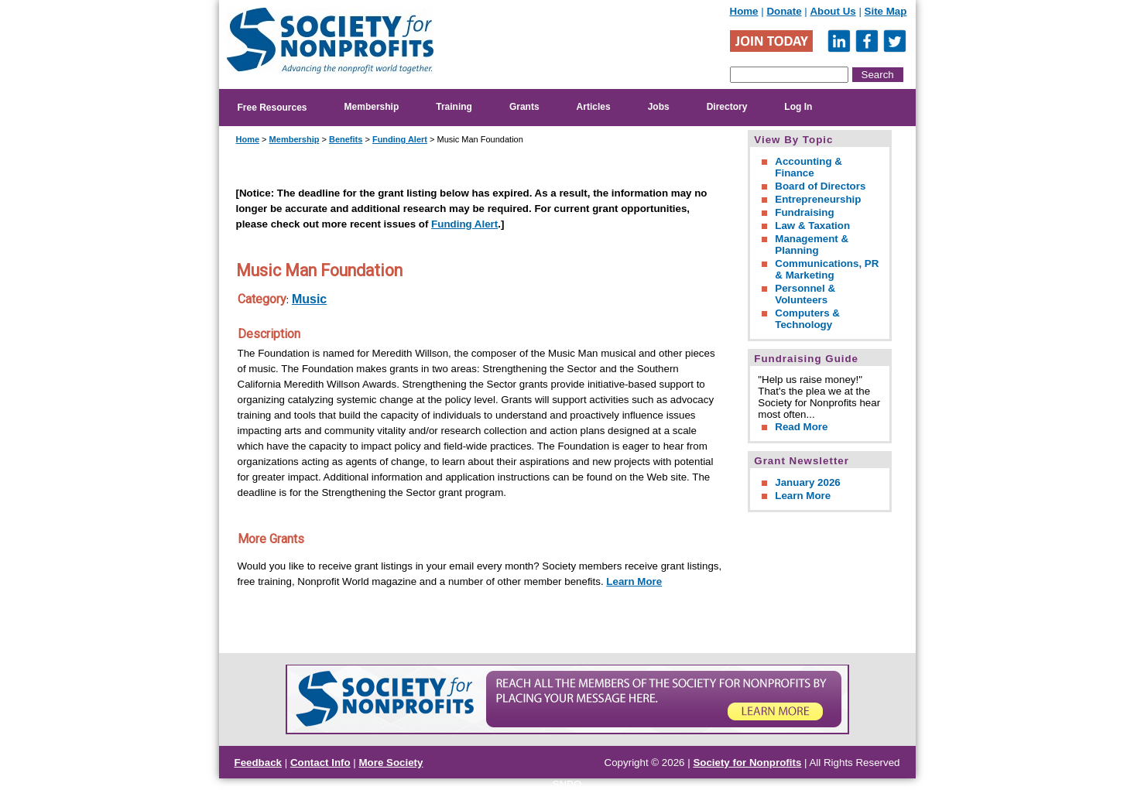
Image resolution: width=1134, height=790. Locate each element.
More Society (391, 762)
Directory (727, 106)
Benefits (345, 139)
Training (454, 106)
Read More (801, 427)
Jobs (659, 106)
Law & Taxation (812, 225)
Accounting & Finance (808, 167)
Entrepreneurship (818, 199)
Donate (783, 11)
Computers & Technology (807, 318)
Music (309, 299)
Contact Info (320, 762)
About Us (832, 11)
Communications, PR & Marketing (827, 269)
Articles (594, 106)
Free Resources (272, 107)
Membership (371, 106)
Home (744, 11)
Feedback (259, 762)
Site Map (886, 11)
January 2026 (807, 482)
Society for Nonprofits (747, 762)
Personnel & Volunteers (805, 294)
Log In (798, 106)
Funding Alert (399, 139)
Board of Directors (820, 186)
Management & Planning (811, 244)
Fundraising (804, 212)
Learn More (634, 581)
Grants (524, 106)
